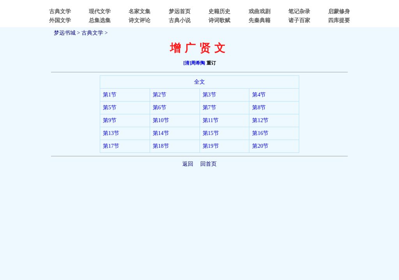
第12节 (260, 120)
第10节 (161, 120)
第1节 (110, 95)
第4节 (259, 95)
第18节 (161, 146)
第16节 (260, 133)
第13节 (111, 133)
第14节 (161, 133)
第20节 (260, 146)
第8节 (259, 107)
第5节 (110, 107)
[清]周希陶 (194, 63)
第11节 (211, 120)
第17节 (111, 146)
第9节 (110, 120)
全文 (199, 82)
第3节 (209, 95)
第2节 (159, 95)
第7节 (209, 107)
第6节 (159, 107)
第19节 (211, 146)
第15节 (211, 133)
